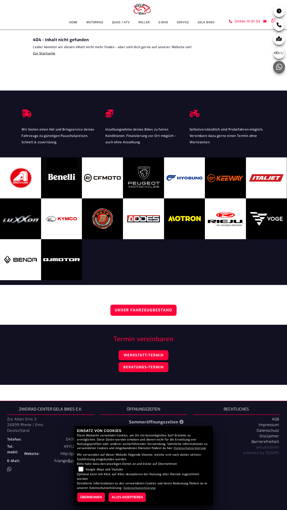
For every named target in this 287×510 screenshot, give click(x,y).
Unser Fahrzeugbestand (143, 310)
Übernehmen (91, 497)
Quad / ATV (121, 22)
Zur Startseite (44, 53)
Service (183, 22)
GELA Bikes (206, 22)
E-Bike (163, 22)
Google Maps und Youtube (104, 469)
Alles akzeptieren (127, 497)
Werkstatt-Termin (144, 355)
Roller (144, 22)
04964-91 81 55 (244, 21)
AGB (275, 419)
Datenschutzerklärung (190, 448)
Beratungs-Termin (143, 367)
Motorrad (94, 22)
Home (73, 22)
